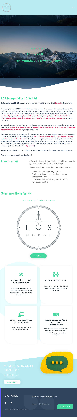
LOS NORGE (11, 396)
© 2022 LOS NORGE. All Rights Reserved (16, 409)
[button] (73, 7)
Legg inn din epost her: (41, 404)
